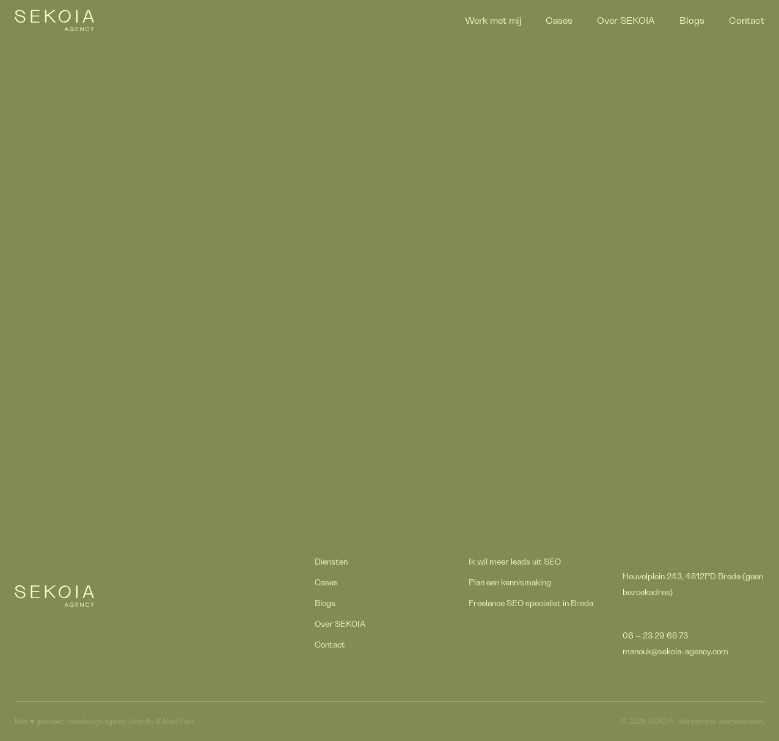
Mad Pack (179, 721)
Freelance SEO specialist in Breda (531, 603)
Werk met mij (493, 21)
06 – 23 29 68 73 (655, 636)
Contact (746, 21)
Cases (559, 21)
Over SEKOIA (626, 21)
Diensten (331, 562)
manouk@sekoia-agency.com (675, 652)
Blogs (691, 21)
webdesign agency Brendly (112, 721)
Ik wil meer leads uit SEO (515, 562)
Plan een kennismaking (510, 583)
